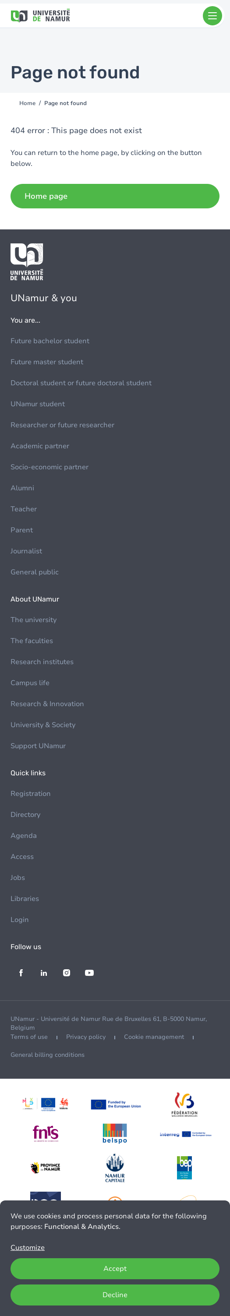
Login (20, 920)
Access (22, 857)
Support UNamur (38, 746)
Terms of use (29, 1037)
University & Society (43, 725)
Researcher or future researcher (62, 425)
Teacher (24, 509)
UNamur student (38, 404)
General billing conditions (48, 1055)
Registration (31, 794)
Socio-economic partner (49, 467)
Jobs (18, 878)
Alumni (22, 488)
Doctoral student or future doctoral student (81, 383)
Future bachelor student (50, 341)
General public (35, 572)
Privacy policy (86, 1037)
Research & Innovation (47, 704)
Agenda (24, 836)
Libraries (25, 899)
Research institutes (42, 662)
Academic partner (40, 446)
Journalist (26, 551)
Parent (22, 530)
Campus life (30, 683)
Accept (115, 1269)
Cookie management (154, 1037)
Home (27, 103)
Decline (115, 1295)
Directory (25, 815)
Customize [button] (28, 1248)
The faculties (32, 641)
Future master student (47, 362)
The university (34, 620)
